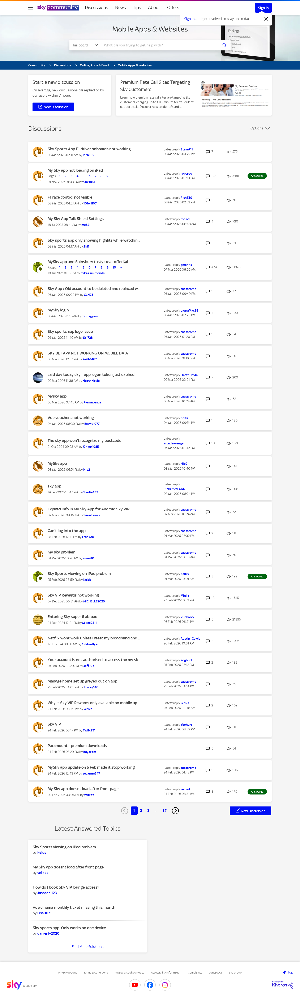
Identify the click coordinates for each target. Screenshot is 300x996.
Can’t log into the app (67, 530)
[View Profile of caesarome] (188, 289)
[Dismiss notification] (266, 19)
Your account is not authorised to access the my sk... (94, 659)
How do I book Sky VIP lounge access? (66, 887)
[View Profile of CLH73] (88, 295)
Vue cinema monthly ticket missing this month (74, 907)
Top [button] (290, 972)
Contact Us (215, 972)
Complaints (195, 972)
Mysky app (57, 396)
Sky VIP (54, 724)
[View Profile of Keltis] (87, 580)
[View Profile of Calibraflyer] (90, 644)
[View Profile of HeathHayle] (91, 381)
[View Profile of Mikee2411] (89, 623)
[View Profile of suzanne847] (91, 773)
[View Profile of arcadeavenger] (174, 443)
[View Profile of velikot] (89, 795)
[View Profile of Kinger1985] (91, 447)
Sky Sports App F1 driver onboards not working (89, 148)
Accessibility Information (166, 972)
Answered (257, 175)
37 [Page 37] (165, 810)
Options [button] (256, 128)
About (154, 7)
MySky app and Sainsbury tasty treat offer (86, 261)
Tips (137, 7)
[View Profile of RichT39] (88, 155)
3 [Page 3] (148, 810)
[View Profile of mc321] (85, 225)
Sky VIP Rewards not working (73, 595)
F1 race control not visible (70, 197)
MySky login (58, 310)
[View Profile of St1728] (88, 338)
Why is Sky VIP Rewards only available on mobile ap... (94, 702)
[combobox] (159, 45)
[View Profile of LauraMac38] (189, 310)
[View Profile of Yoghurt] (186, 660)
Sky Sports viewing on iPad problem (79, 573)
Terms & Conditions (96, 972)
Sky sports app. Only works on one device (69, 927)
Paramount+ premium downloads (77, 745)
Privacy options (67, 972)
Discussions (96, 7)
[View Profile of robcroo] (186, 173)
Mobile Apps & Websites (150, 29)
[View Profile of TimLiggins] (90, 316)
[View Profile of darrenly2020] (48, 933)
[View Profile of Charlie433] (90, 492)
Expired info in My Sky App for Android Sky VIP (88, 509)
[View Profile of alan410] (88, 558)
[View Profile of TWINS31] (89, 730)
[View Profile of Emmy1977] (92, 424)
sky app (54, 486)
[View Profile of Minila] (185, 596)
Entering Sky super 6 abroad (72, 616)
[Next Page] (175, 810)
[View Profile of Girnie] (88, 709)
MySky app (57, 463)
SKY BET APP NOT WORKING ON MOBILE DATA (88, 353)
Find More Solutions (87, 947)
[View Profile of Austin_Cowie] (190, 638)
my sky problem (61, 552)
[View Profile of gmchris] (186, 265)
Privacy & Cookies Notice (129, 972)
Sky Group (235, 972)
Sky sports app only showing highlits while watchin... (94, 240)
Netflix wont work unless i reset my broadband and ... (94, 638)
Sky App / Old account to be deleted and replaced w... (94, 288)
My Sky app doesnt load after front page (83, 788)
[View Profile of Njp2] (86, 470)
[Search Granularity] (85, 45)
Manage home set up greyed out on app (82, 681)
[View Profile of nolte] (184, 418)
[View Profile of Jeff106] (88, 666)
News (120, 7)
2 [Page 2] (141, 810)
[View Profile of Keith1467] (89, 359)
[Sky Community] (58, 7)
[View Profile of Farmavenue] (92, 402)
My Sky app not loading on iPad (75, 170)
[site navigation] (30, 7)
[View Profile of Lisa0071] (44, 913)
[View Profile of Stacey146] (90, 687)
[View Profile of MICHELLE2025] (94, 601)
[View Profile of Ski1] (86, 246)
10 (114, 267)
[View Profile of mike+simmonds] (92, 273)
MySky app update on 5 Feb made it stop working (91, 767)
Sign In (263, 8)
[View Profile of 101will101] (90, 203)
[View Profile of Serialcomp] (91, 515)
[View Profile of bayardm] (89, 752)
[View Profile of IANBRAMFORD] (174, 489)
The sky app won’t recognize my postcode (84, 440)
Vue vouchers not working (71, 417)
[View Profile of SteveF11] (187, 149)
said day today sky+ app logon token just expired (91, 374)
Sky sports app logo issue (70, 331)
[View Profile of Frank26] (88, 537)
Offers (173, 7)
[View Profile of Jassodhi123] (47, 893)
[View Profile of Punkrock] (187, 617)
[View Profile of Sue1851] (89, 182)
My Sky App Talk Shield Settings (76, 218)
